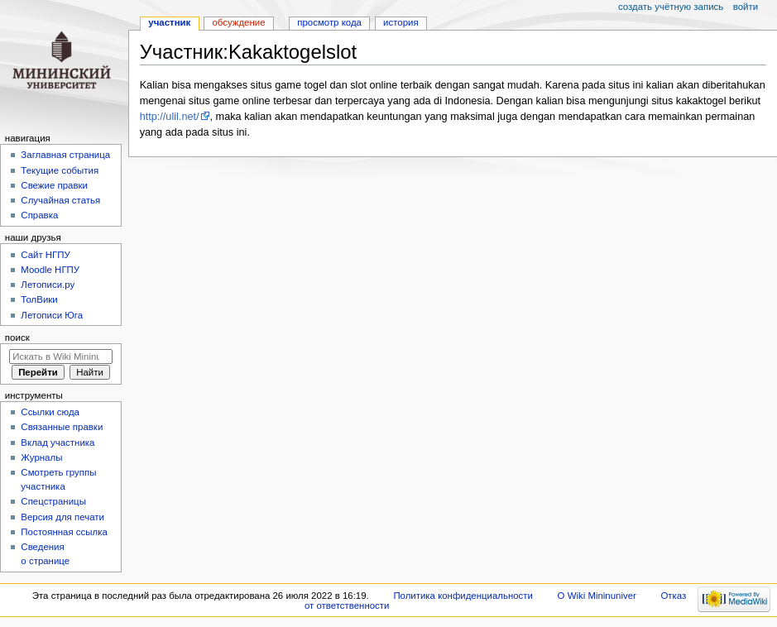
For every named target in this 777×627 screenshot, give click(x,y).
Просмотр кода (329, 22)
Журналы (41, 457)
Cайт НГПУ (45, 255)
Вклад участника (57, 443)
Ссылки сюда (50, 412)
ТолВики (39, 299)
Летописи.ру (47, 285)
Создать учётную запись (670, 7)
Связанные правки (62, 427)
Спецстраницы (53, 501)
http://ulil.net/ (169, 116)
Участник (169, 22)
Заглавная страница (65, 155)
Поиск (17, 337)
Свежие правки (54, 185)
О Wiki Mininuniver (597, 596)
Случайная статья (60, 200)
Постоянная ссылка (64, 532)
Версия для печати (62, 517)
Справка (39, 215)
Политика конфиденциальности (463, 596)
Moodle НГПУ (50, 270)
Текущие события (59, 170)
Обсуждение (238, 22)
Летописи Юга (52, 315)
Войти (745, 7)
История (401, 22)
